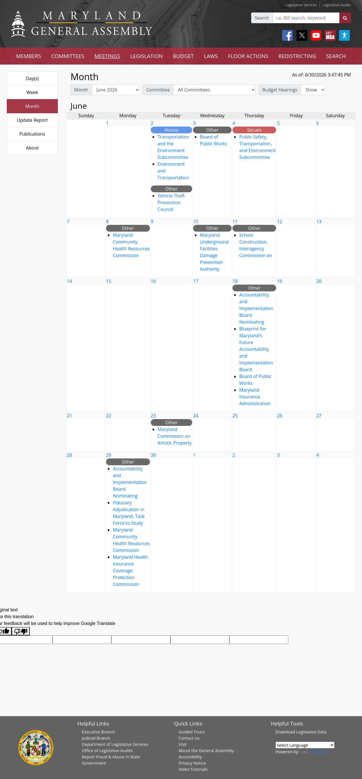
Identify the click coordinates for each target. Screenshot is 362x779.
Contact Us (189, 738)
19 (279, 281)
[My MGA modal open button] (329, 35)
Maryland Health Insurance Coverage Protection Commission (130, 570)
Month (32, 106)
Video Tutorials (193, 769)
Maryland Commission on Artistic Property (175, 436)
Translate (313, 751)
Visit (183, 744)
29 (108, 455)
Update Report (32, 120)
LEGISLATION (146, 55)
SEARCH (336, 55)
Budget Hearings (279, 90)
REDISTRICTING (297, 55)
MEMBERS (28, 55)
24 (195, 416)
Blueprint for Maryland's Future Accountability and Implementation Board (256, 349)
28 (69, 455)
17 (195, 281)
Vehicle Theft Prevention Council (171, 202)
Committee (158, 90)
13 (318, 221)
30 (153, 455)
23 (153, 416)
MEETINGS (107, 55)
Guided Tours (192, 732)
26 (279, 416)
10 (195, 221)
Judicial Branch (96, 738)
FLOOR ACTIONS (248, 55)
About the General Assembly (206, 750)
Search (262, 18)
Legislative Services (301, 4)
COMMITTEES (67, 55)
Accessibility (190, 756)
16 (153, 281)
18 (235, 281)
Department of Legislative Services (115, 744)
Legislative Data (311, 732)
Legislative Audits (337, 4)
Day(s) (32, 78)
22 (108, 416)
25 (235, 416)
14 (69, 281)
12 (279, 221)
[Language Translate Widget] (305, 745)
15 (108, 281)
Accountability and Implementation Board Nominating (256, 308)
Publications (32, 134)
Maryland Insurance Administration (255, 397)
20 (318, 281)
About (32, 148)
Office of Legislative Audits (107, 750)
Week (32, 92)
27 (318, 416)
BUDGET (183, 55)
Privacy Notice (192, 763)
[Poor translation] (21, 631)
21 (69, 416)
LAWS (211, 55)
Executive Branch (98, 732)
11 (235, 221)
